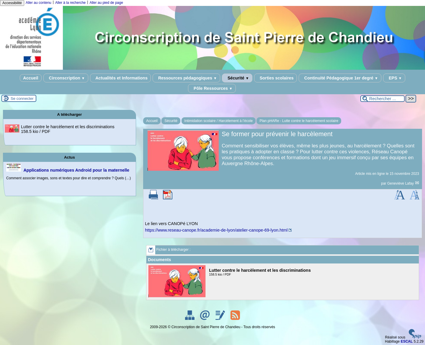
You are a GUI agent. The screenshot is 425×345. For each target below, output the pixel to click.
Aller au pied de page (106, 3)
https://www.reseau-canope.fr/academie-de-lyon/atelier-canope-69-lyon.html (216, 230)
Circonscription (66, 78)
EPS (394, 78)
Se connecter (22, 98)
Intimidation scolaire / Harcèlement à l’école (218, 121)
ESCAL (407, 341)
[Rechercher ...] (382, 98)
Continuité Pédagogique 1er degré (340, 78)
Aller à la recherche (70, 3)
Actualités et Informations (120, 78)
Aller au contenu (38, 3)
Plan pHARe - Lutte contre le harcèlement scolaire (298, 121)
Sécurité (237, 78)
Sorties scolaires (275, 78)
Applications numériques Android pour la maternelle (76, 170)
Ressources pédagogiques (186, 78)
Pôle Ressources (212, 88)
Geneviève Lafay (401, 183)
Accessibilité (12, 3)
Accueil (30, 78)
